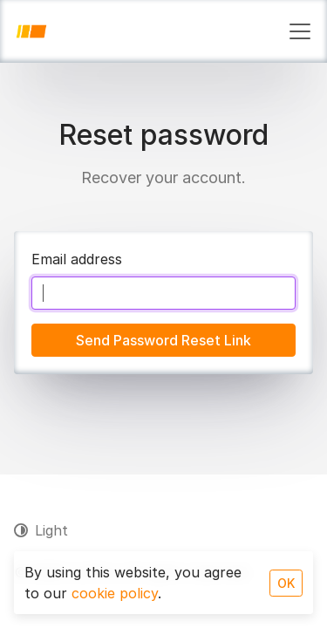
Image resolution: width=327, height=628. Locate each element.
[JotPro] (31, 31)
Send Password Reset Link (163, 340)
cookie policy (115, 593)
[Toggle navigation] (300, 31)
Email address (76, 259)
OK (286, 583)
